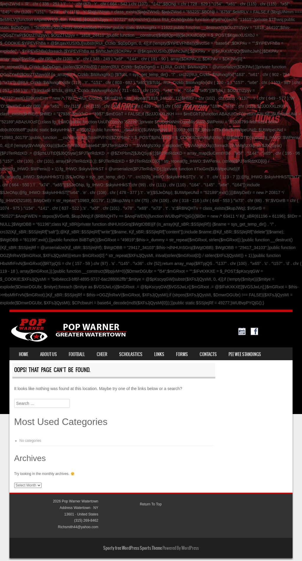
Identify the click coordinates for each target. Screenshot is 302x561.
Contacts (208, 354)
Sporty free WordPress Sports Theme (132, 548)
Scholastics (130, 354)
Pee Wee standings (245, 354)
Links (159, 354)
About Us (48, 354)
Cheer (102, 354)
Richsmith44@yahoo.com (78, 527)
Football (77, 354)
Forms (182, 354)
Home (23, 354)
